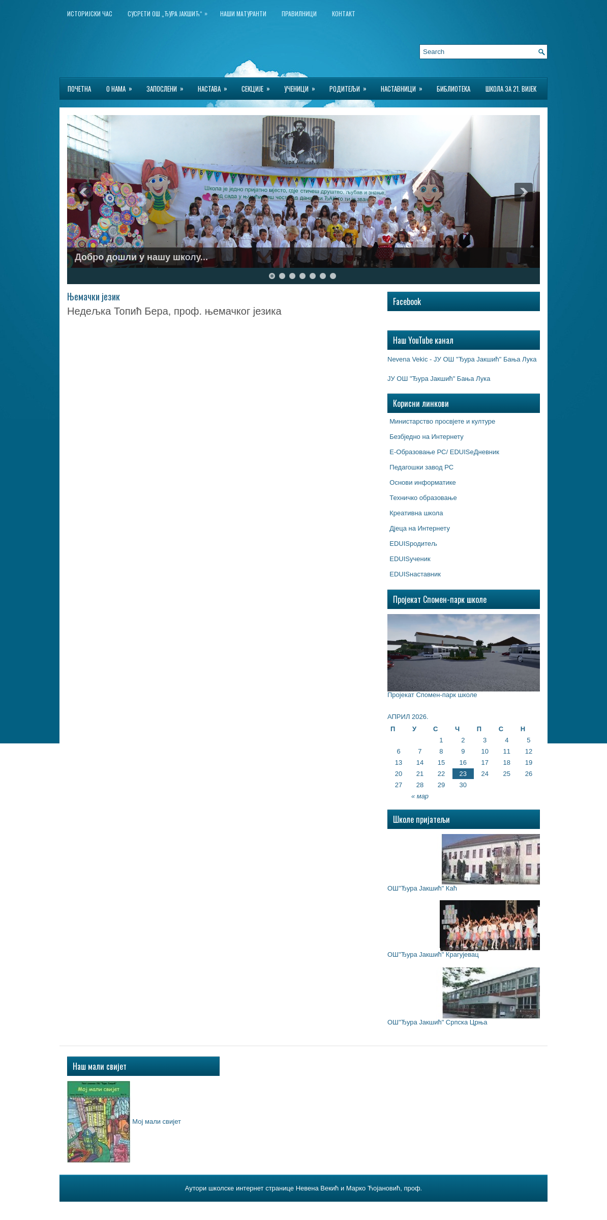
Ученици (303, 86)
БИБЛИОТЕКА (453, 89)
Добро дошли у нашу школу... (141, 257)
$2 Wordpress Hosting (363, 1209)
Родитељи (351, 86)
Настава (216, 86)
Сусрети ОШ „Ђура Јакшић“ (170, 11)
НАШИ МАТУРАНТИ (243, 13)
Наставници (405, 86)
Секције (259, 86)
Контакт (343, 13)
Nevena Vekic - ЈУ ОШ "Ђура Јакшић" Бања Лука (461, 359)
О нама (122, 86)
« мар (420, 796)
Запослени (168, 86)
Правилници (299, 13)
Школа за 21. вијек (510, 89)
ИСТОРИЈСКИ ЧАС (89, 13)
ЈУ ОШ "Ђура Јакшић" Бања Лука (438, 378)
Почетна (79, 89)
